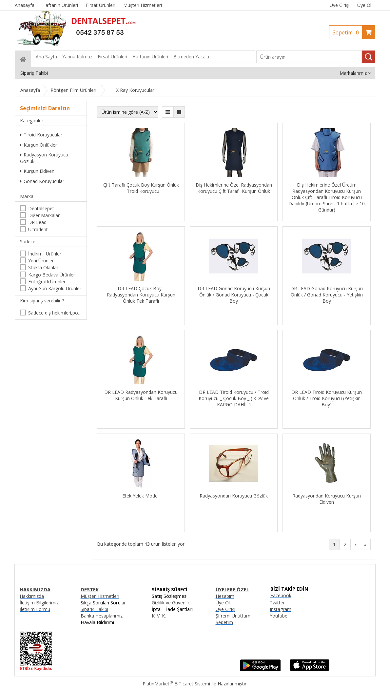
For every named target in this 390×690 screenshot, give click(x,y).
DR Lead (37, 222)
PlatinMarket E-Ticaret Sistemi (176, 683)
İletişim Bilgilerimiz (39, 602)
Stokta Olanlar (43, 267)
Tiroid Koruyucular (41, 135)
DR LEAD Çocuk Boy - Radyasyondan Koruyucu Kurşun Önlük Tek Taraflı (141, 294)
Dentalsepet (41, 208)
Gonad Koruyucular (42, 181)
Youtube (278, 616)
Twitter (277, 602)
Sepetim (347, 32)
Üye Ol (364, 5)
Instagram (280, 609)
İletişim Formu (35, 609)
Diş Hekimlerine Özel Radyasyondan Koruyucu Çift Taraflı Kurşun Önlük (234, 188)
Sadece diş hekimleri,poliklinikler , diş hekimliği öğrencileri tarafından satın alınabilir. (55, 313)
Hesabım (225, 596)
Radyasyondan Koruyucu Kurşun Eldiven (326, 499)
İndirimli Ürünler (44, 254)
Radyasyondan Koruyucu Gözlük (234, 496)
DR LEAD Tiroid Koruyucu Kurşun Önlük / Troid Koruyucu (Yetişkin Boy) (326, 398)
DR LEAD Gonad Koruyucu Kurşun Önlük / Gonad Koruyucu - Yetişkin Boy (326, 294)
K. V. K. (159, 616)
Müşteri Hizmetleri (100, 596)
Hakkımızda (32, 596)
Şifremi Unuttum (233, 616)
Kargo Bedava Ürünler (51, 275)
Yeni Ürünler (41, 260)
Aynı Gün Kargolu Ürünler (54, 288)
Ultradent (38, 229)
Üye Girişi (339, 5)
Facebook (280, 595)
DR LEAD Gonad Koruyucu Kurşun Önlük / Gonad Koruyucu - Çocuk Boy (234, 294)
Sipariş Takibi (94, 609)
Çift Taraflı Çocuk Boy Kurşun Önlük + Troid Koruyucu (141, 188)
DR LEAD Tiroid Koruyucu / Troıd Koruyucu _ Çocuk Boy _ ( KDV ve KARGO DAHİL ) (234, 398)
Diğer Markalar (44, 215)
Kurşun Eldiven (37, 171)
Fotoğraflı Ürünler (47, 281)
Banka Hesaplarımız (102, 616)
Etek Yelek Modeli (141, 496)
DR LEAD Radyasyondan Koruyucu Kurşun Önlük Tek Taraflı (141, 395)
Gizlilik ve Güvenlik (171, 602)
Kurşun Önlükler (38, 145)
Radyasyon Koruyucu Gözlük (44, 158)
